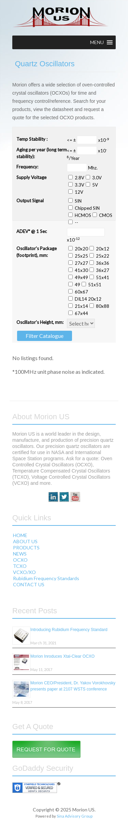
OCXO (20, 560)
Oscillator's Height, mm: (39, 322)
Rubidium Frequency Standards (46, 578)
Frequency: (27, 166)
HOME (20, 535)
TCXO (20, 566)
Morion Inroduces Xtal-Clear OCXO (62, 656)
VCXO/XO (24, 572)
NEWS (20, 554)
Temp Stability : (31, 139)
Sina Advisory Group (75, 816)
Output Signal (30, 200)
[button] (97, 42)
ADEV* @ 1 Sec (31, 231)
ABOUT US (25, 541)
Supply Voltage (31, 177)
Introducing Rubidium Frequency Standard (68, 629)
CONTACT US (28, 584)
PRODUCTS (26, 547)
